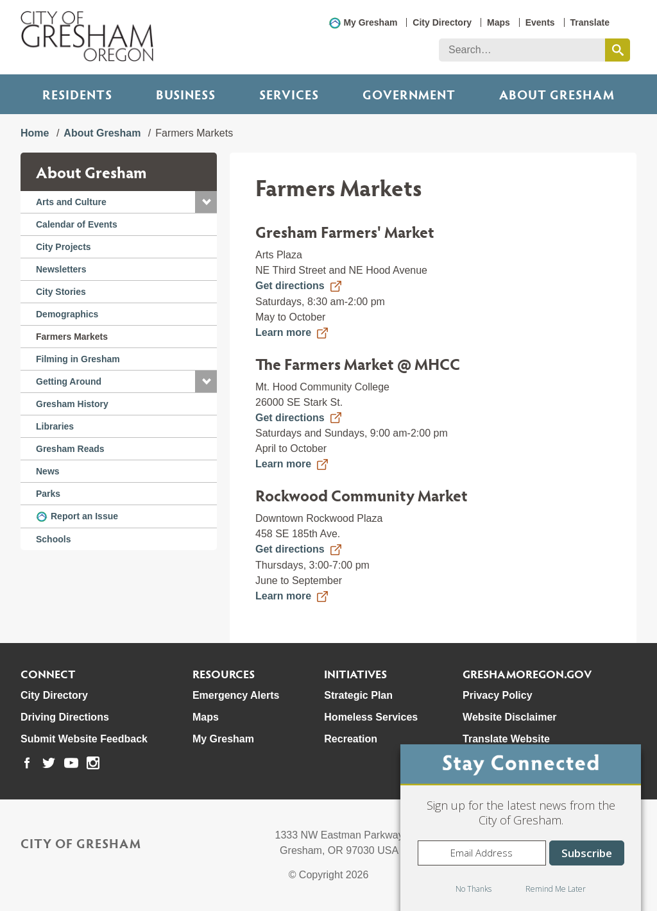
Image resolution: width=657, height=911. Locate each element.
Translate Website (506, 738)
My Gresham (370, 22)
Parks (48, 494)
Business (186, 94)
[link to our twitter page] (49, 763)
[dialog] (520, 827)
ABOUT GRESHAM (557, 94)
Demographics (67, 314)
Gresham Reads (70, 449)
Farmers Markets (72, 336)
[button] (206, 202)
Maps (498, 22)
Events (540, 22)
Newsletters (61, 269)
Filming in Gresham (78, 359)
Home (35, 133)
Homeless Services (371, 717)
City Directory (442, 22)
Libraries (55, 426)
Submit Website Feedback (84, 738)
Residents (77, 94)
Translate (590, 22)
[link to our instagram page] (93, 763)
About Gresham (102, 133)
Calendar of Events (76, 224)
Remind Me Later (555, 888)
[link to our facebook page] (27, 763)
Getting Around (68, 381)
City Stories (61, 292)
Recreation (350, 738)
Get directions (290, 285)
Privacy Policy (498, 695)
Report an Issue (84, 516)
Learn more (283, 332)
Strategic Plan (358, 695)
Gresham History (72, 404)
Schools (53, 539)
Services (289, 94)
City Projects (63, 247)
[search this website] (617, 50)
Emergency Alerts (235, 695)
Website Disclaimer (509, 717)
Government (409, 94)
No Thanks (473, 888)
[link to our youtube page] (71, 763)
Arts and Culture (71, 202)
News (48, 471)
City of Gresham (81, 843)
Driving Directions (65, 717)
